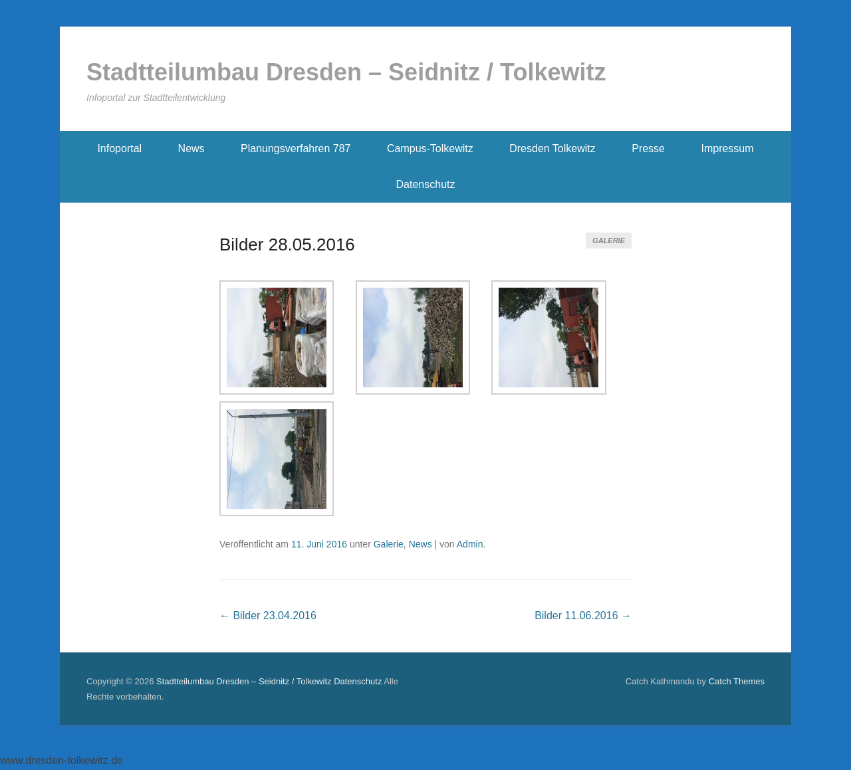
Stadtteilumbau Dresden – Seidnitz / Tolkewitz (346, 72)
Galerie (608, 240)
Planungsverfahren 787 (295, 148)
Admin (470, 544)
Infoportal (119, 148)
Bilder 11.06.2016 (583, 615)
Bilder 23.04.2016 (267, 615)
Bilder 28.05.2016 (287, 244)
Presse (648, 148)
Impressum (727, 148)
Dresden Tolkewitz (552, 148)
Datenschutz (425, 184)
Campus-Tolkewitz (430, 148)
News (191, 148)
